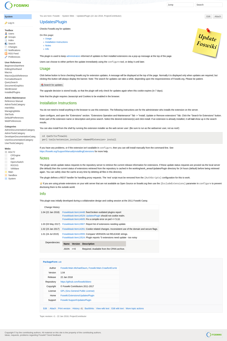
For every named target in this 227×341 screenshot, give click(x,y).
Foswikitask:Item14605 (73, 219)
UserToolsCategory (14, 143)
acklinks (89, 308)
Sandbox (11, 175)
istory (76, 308)
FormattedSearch (13, 79)
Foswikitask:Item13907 (73, 224)
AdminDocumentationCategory (20, 130)
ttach (53, 308)
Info (47, 49)
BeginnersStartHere (14, 65)
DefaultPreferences (14, 117)
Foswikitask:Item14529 (73, 215)
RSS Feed (11, 53)
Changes (11, 47)
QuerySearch (11, 82)
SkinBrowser (11, 89)
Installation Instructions (56, 42)
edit (59, 262)
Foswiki (56, 16)
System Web (68, 16)
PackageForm (50, 262)
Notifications (12, 50)
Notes (48, 45)
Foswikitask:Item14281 (73, 229)
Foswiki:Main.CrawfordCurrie (103, 268)
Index (9, 40)
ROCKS (11, 165)
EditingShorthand (13, 69)
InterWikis (9, 108)
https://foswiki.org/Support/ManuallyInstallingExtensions (67, 151)
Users (9, 33)
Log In (11, 23)
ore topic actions (135, 308)
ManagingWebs (12, 111)
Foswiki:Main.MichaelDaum (74, 268)
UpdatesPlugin (83, 16)
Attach (218, 16)
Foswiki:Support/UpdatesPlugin (76, 300)
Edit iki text (117, 308)
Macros (8, 72)
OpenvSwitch (14, 162)
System (9, 16)
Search (10, 43)
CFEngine (12, 155)
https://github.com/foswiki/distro (76, 281)
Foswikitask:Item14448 (73, 212)
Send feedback (54, 335)
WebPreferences (13, 121)
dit (45, 308)
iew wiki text (102, 308)
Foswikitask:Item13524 (73, 237)
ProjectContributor (112, 16)
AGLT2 (10, 152)
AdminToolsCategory (15, 104)
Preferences (12, 57)
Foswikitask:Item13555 (73, 234)
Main (9, 172)
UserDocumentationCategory (19, 140)
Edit (208, 16)
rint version (64, 308)
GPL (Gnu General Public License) (77, 291)
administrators (73, 56)
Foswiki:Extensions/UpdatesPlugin (77, 295)
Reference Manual (14, 101)
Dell (9, 158)
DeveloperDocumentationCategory (22, 136)
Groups (10, 37)
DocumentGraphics (14, 85)
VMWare (12, 168)
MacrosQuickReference (16, 75)
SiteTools (9, 114)
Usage (48, 38)
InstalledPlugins (12, 92)
